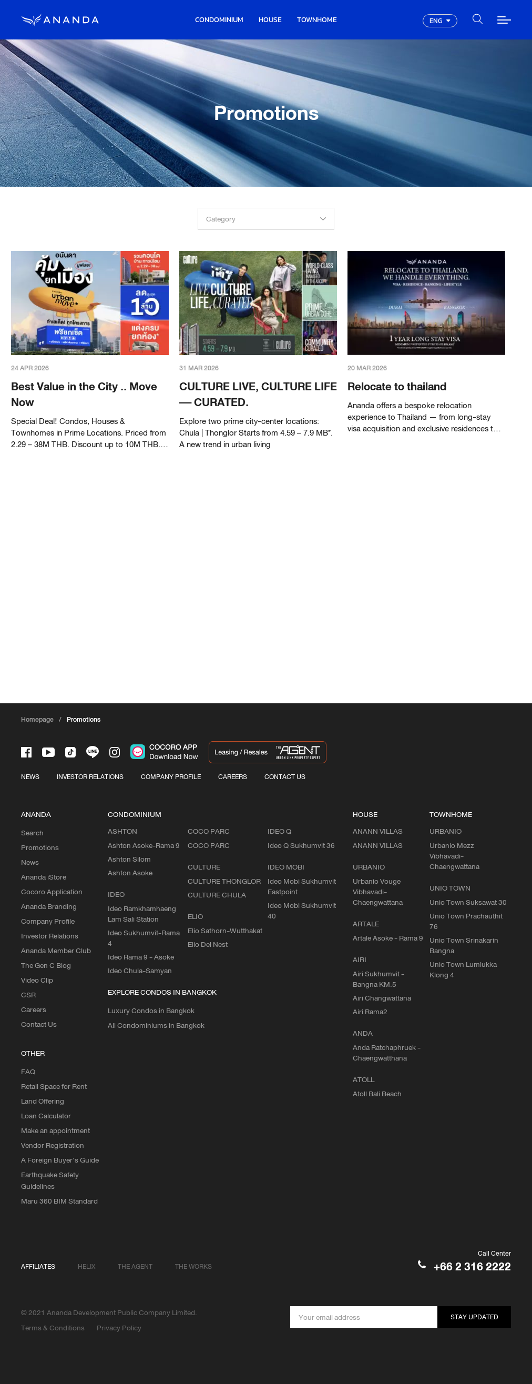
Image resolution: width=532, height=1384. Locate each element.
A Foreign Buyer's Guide (60, 1160)
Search (32, 832)
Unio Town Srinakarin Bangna (463, 945)
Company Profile (48, 921)
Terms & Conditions (53, 1327)
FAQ (28, 1071)
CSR (28, 994)
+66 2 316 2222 (472, 1266)
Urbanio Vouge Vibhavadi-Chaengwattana (378, 891)
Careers (33, 1009)
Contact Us (39, 1024)
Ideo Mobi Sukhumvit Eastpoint (302, 886)
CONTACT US (284, 776)
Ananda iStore (43, 877)
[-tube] (48, 752)
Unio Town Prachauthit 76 (466, 921)
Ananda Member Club (56, 950)
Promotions (40, 847)
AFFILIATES (38, 1266)
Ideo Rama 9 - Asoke (141, 957)
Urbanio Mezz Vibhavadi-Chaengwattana (454, 856)
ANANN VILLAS (378, 845)
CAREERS (232, 776)
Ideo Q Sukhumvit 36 (301, 845)
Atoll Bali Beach (377, 1093)
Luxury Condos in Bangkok (151, 1010)
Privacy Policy (119, 1327)
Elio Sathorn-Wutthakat (225, 930)
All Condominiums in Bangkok (156, 1025)
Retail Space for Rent (54, 1086)
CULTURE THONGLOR (224, 881)
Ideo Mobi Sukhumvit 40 (302, 910)
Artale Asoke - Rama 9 (388, 938)
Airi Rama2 (370, 1011)
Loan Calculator (46, 1115)
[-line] (92, 752)
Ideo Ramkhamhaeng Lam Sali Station (142, 913)
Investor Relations (49, 936)
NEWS (30, 776)
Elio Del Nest (208, 944)
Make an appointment (55, 1130)
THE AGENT (135, 1266)
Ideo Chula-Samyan (140, 970)
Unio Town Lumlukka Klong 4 (463, 969)
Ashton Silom (129, 859)
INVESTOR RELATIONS (90, 776)
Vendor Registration (52, 1145)
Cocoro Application (52, 891)
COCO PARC (209, 845)
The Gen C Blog (46, 965)
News (30, 862)
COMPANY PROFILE (171, 776)
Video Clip (37, 980)
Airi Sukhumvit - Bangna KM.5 (378, 978)
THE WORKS (193, 1266)
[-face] (26, 752)
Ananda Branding (49, 906)
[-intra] (114, 752)
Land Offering (42, 1101)
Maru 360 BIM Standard (59, 1201)
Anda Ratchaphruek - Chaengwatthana (387, 1052)
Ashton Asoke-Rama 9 (144, 845)
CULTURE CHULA (217, 895)
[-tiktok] (70, 752)
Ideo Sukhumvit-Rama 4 (144, 937)
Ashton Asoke (130, 872)
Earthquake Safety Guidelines (50, 1180)
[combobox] (266, 219)
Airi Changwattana (382, 998)
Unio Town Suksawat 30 (468, 902)
